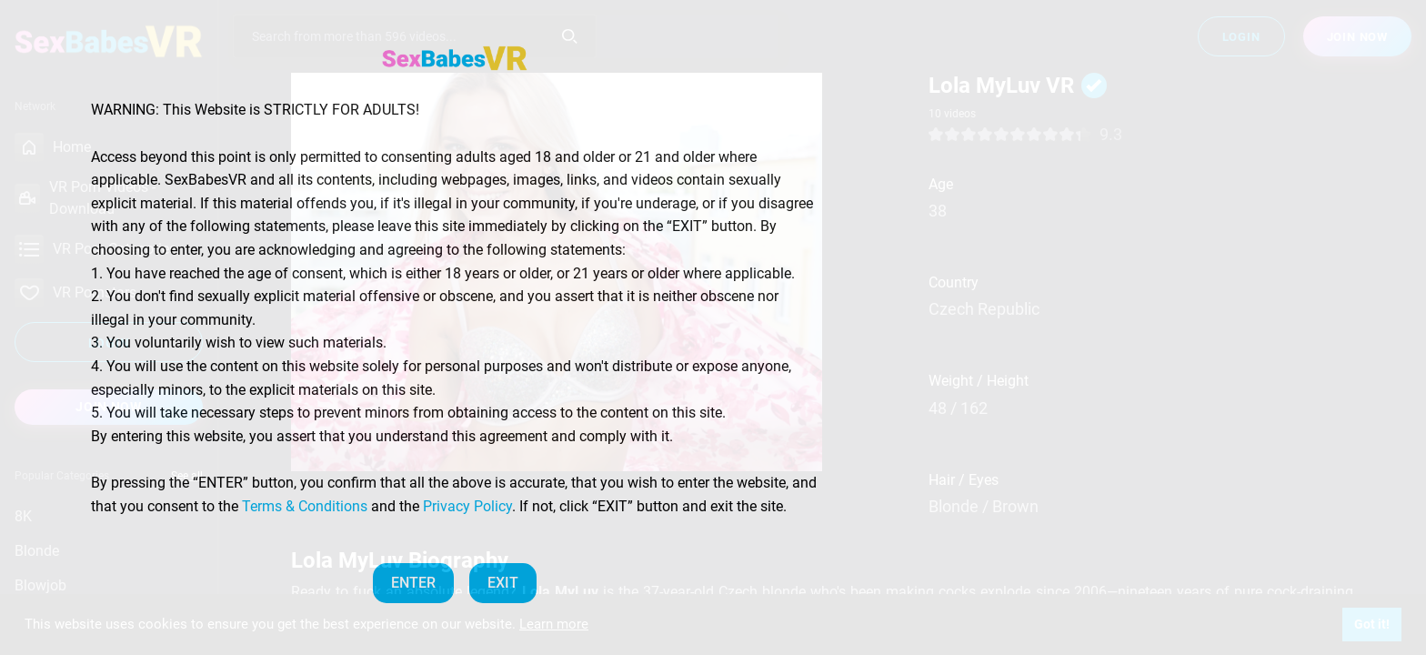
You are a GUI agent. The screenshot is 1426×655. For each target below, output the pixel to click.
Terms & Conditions (304, 506)
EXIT (502, 582)
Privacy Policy (467, 506)
